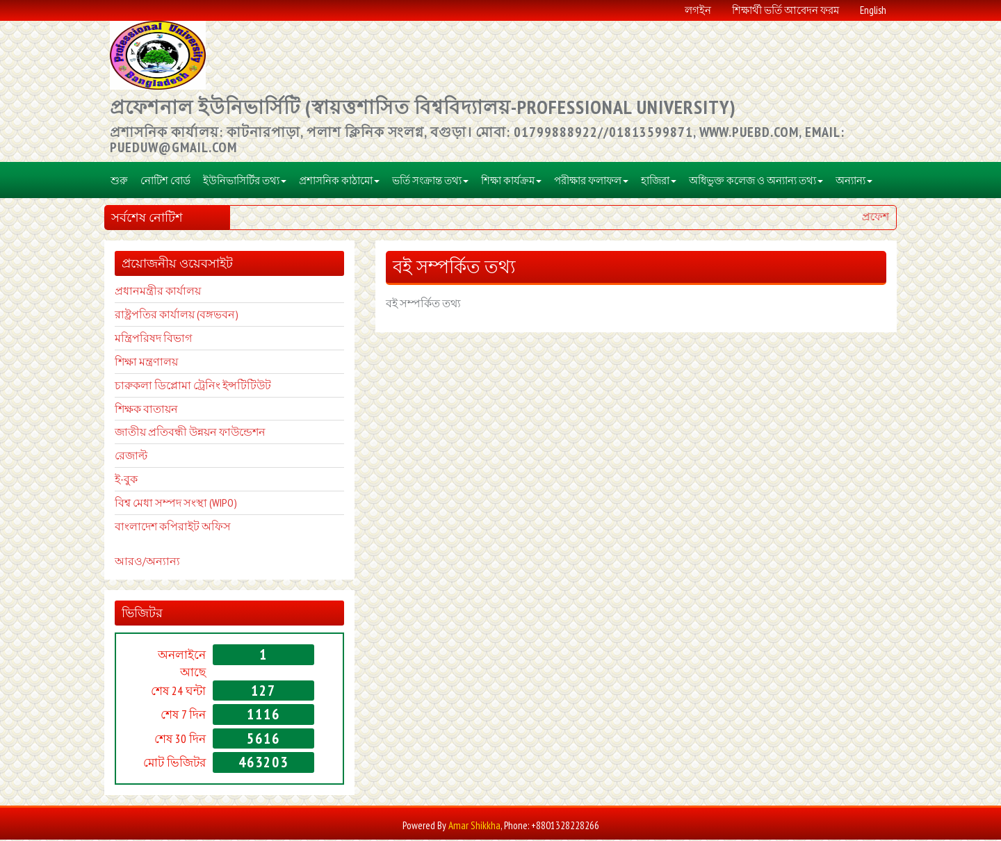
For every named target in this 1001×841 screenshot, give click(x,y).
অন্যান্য (854, 181)
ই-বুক (126, 480)
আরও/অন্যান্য (147, 562)
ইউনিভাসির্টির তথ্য (244, 181)
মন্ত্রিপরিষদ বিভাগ (153, 338)
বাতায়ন (159, 409)
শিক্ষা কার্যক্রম (511, 181)
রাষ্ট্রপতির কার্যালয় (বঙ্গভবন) (176, 315)
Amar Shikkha (474, 826)
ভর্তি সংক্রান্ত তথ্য (430, 181)
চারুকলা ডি (140, 386)
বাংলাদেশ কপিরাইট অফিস (173, 527)
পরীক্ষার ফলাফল (591, 181)
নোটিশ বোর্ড (165, 181)
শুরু (119, 181)
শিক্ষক (128, 409)
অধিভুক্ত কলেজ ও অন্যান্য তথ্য (756, 181)
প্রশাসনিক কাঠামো (339, 181)
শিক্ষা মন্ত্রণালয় (146, 362)
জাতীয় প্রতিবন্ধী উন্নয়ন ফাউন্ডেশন (190, 433)
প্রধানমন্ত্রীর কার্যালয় (158, 292)
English (873, 10)
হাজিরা (658, 181)
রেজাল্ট (131, 457)
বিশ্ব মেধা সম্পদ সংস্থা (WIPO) (176, 503)
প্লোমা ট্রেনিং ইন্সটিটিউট (218, 386)
